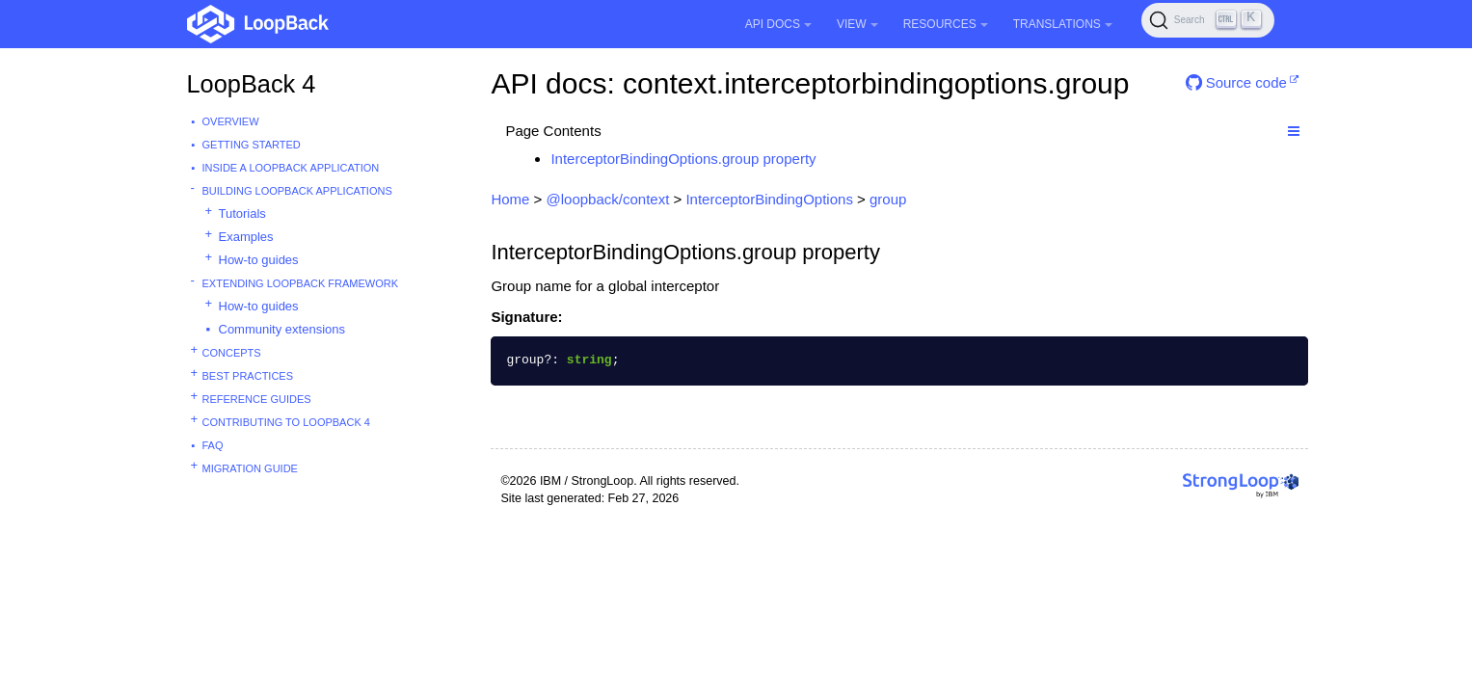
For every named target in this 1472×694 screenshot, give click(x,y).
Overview (230, 121)
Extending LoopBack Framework (300, 283)
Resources (945, 24)
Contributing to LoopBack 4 (286, 422)
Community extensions (282, 329)
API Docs (778, 24)
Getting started (251, 144)
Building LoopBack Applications (297, 191)
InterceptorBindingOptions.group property (683, 158)
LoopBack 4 (251, 83)
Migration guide (250, 468)
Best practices (248, 376)
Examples (246, 236)
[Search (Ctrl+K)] (1207, 20)
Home (510, 199)
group (888, 199)
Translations (1062, 24)
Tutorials (242, 213)
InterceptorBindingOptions (768, 199)
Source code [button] (1236, 82)
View (857, 24)
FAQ (213, 445)
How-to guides (259, 260)
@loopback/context (608, 199)
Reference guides (256, 399)
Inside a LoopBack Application (291, 168)
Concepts (231, 353)
